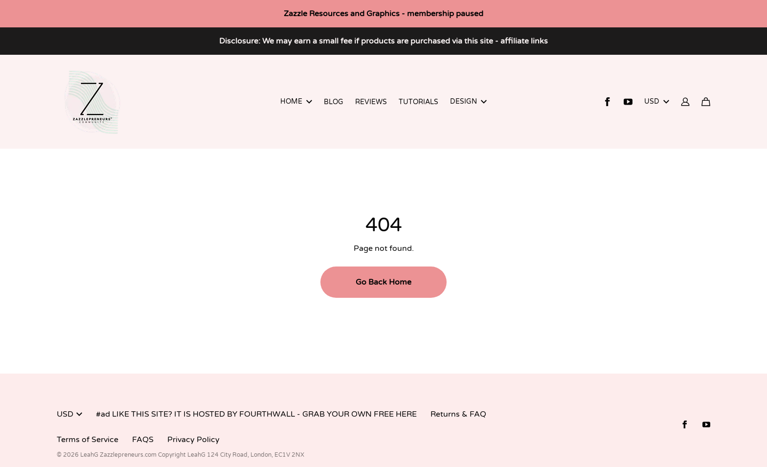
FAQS (143, 440)
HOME (296, 101)
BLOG (333, 102)
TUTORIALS (418, 102)
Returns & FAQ (458, 414)
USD (656, 101)
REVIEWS (371, 102)
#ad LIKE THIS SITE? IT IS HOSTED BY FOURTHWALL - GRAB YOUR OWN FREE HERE (256, 414)
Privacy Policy (193, 440)
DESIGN (468, 101)
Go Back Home (383, 282)
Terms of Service (87, 440)
